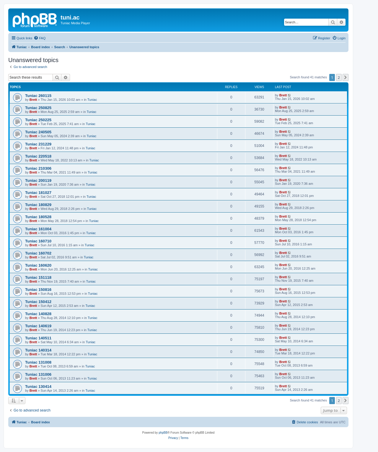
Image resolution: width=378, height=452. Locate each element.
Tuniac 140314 (38, 350)
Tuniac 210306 (38, 168)
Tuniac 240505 (38, 132)
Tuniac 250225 (38, 120)
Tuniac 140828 (38, 314)
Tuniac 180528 (38, 217)
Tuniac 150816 (38, 289)
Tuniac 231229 (38, 144)
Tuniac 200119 (38, 180)
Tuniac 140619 (38, 326)
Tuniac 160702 (38, 253)
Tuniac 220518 (38, 156)
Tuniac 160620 (38, 265)
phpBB (163, 432)
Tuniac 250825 (38, 108)
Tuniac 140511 (38, 338)
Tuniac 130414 (38, 386)
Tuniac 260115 (38, 95)
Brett (33, 99)
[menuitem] (39, 38)
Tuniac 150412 (38, 301)
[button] (345, 77)
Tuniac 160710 (38, 241)
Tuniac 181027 (38, 192)
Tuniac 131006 (38, 374)
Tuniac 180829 (38, 204)
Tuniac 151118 (38, 277)
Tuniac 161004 (38, 229)
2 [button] (339, 77)
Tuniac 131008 (38, 362)
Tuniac (92, 99)
